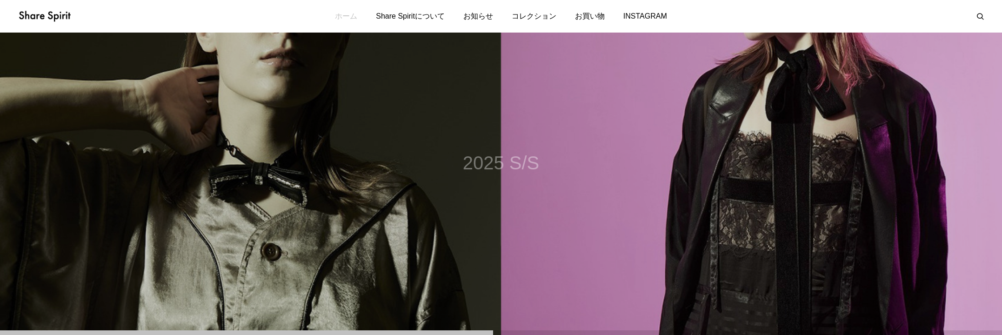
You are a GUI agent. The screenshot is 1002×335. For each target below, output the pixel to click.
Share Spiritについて (410, 16)
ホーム (346, 16)
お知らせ (478, 16)
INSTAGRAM (645, 16)
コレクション (534, 16)
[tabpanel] (501, 184)
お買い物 (590, 16)
